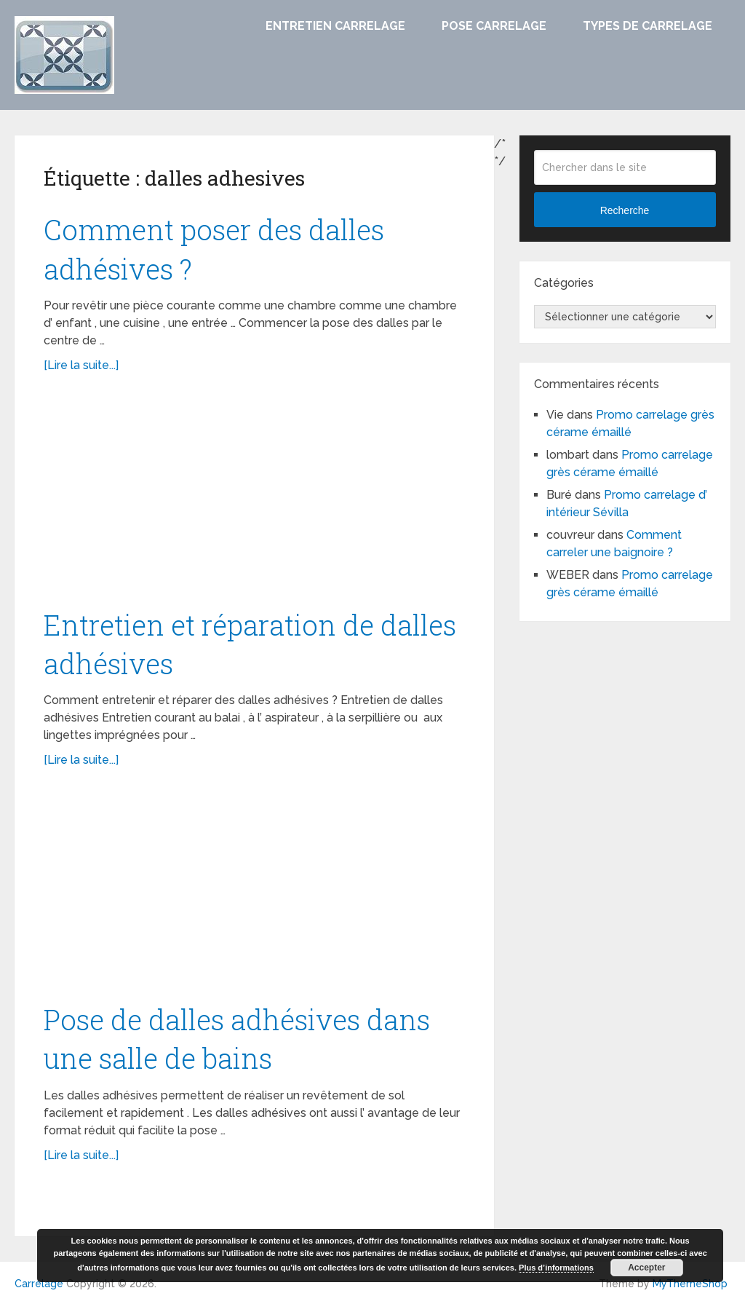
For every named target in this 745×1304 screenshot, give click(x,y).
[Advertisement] (255, 498)
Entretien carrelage (335, 26)
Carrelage (39, 1283)
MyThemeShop (690, 1283)
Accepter (646, 1267)
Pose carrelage (494, 26)
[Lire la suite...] (81, 365)
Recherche (625, 210)
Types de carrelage (647, 26)
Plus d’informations (556, 1267)
